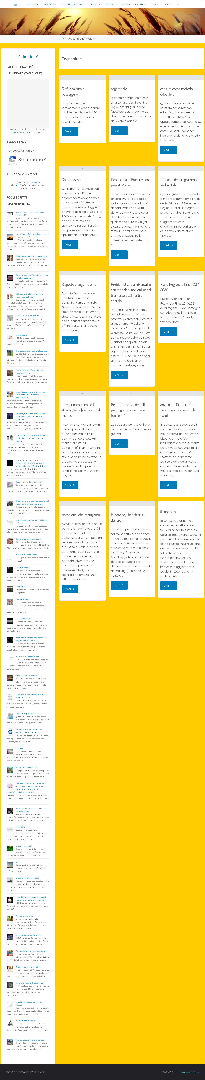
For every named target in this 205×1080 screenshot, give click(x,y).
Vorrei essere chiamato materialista (31, 951)
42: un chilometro (23, 618)
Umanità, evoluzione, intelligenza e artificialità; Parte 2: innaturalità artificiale (30, 416)
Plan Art (17, 132)
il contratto (168, 682)
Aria (17, 862)
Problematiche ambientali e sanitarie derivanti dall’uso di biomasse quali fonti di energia (131, 410)
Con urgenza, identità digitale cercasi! (32, 351)
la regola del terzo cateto (26, 554)
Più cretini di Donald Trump (27, 656)
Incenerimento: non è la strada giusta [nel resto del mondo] (81, 558)
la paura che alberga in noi (27, 878)
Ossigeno (19, 748)
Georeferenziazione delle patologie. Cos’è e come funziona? (129, 550)
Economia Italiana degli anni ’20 (29, 983)
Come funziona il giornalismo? (28, 482)
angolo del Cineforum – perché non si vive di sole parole (178, 581)
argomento (119, 98)
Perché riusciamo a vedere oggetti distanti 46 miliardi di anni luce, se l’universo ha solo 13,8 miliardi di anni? (32, 463)
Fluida (179, 1072)
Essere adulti (21, 335)
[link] (178, 4)
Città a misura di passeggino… (73, 168)
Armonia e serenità (24, 846)
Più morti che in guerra (25, 1021)
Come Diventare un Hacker (27, 316)
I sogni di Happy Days (25, 713)
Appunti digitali (22, 599)
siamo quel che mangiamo (81, 726)
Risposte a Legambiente (79, 378)
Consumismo (71, 277)
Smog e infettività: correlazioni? (29, 675)
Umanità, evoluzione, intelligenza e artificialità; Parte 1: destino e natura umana (31, 438)
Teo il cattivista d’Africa (26, 916)
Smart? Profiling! (23, 567)
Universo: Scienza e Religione (28, 935)
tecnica (26, 132)
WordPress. (192, 1072)
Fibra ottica (20, 586)
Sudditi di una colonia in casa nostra (31, 256)
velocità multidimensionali (27, 767)
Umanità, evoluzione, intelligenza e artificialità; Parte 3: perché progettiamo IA (30, 395)
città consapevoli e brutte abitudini (30, 1040)
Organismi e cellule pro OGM (28, 967)
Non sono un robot (24, 174)
